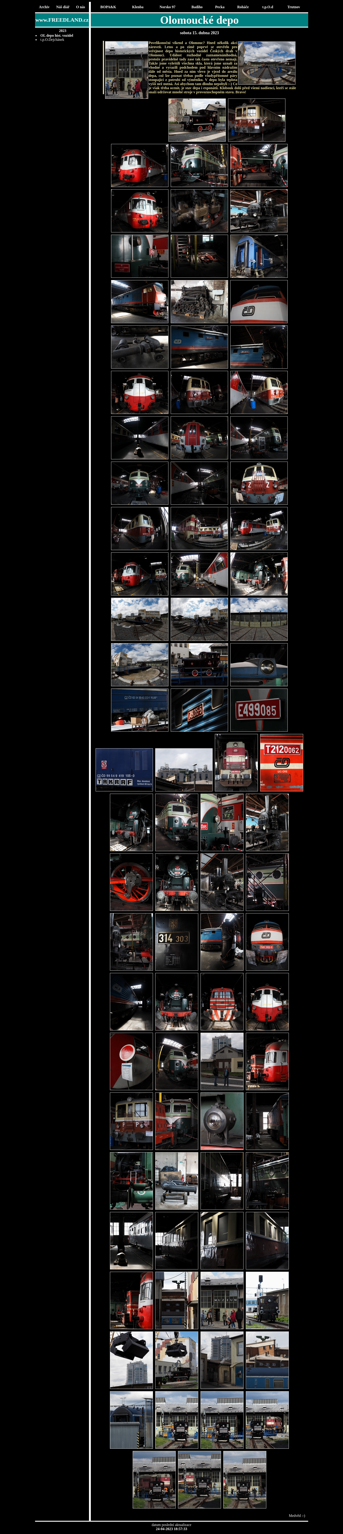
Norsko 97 (167, 7)
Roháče (243, 7)
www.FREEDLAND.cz (62, 20)
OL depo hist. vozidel (57, 35)
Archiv (44, 7)
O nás (80, 7)
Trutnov (293, 7)
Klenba (137, 7)
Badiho (197, 7)
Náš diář (62, 7)
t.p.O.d (267, 7)
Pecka (219, 7)
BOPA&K (108, 7)
